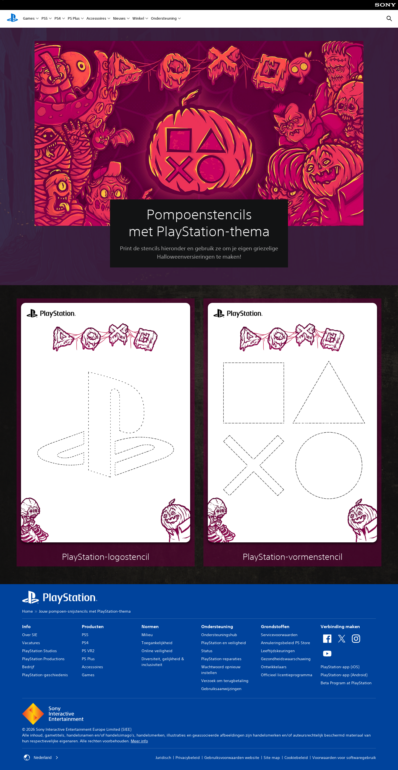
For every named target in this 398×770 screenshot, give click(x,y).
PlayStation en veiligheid (223, 642)
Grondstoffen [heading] (275, 626)
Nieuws (119, 19)
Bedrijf (28, 666)
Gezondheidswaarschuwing (286, 658)
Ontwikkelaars (274, 666)
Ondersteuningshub (219, 634)
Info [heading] (26, 626)
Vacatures (31, 642)
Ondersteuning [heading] (217, 626)
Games (29, 19)
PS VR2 (88, 650)
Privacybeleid (188, 757)
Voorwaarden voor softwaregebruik (344, 757)
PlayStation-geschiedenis (45, 674)
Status (207, 650)
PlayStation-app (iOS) (340, 666)
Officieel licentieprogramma (286, 674)
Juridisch (163, 757)
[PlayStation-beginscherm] (12, 18)
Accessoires (96, 19)
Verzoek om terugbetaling (224, 680)
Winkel (138, 19)
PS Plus (74, 19)
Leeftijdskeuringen (278, 650)
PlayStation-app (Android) (344, 674)
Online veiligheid (157, 650)
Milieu (147, 634)
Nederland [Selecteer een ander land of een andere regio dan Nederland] (41, 757)
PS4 (57, 19)
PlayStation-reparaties (221, 658)
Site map (272, 757)
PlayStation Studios (39, 650)
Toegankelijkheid (157, 642)
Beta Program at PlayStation (346, 682)
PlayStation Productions (43, 658)
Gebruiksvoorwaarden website (231, 757)
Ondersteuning (164, 19)
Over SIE (29, 634)
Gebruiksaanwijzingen (221, 688)
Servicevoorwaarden (279, 634)
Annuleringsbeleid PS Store (285, 642)
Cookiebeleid (296, 757)
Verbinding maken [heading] (340, 626)
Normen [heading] (150, 626)
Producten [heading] (93, 626)
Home (27, 611)
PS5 (44, 19)
